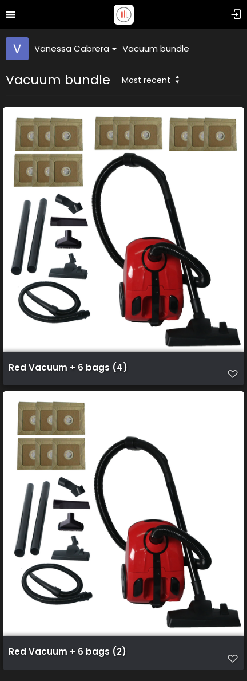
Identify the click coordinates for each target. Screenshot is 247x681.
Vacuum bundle (155, 48)
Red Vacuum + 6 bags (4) (68, 367)
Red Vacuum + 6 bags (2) (67, 652)
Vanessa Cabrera (75, 48)
